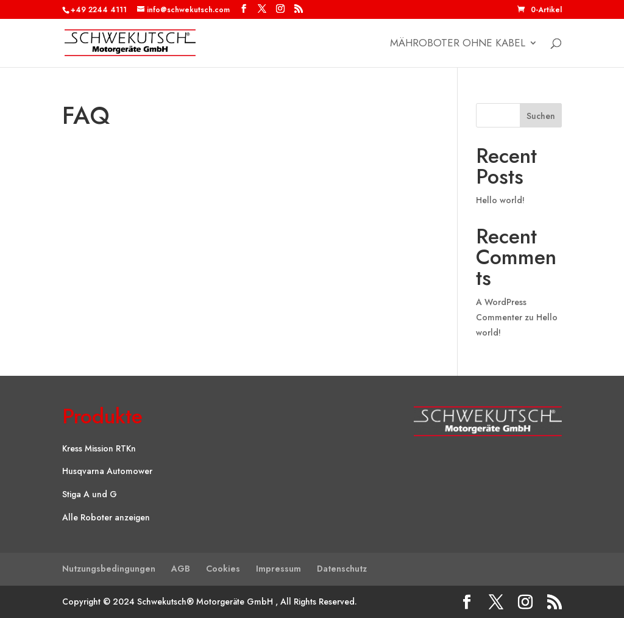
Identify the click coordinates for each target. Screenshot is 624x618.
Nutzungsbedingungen (108, 568)
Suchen (540, 116)
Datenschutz (342, 568)
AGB (180, 568)
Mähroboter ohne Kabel (457, 44)
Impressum (278, 568)
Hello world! (500, 200)
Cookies (223, 568)
